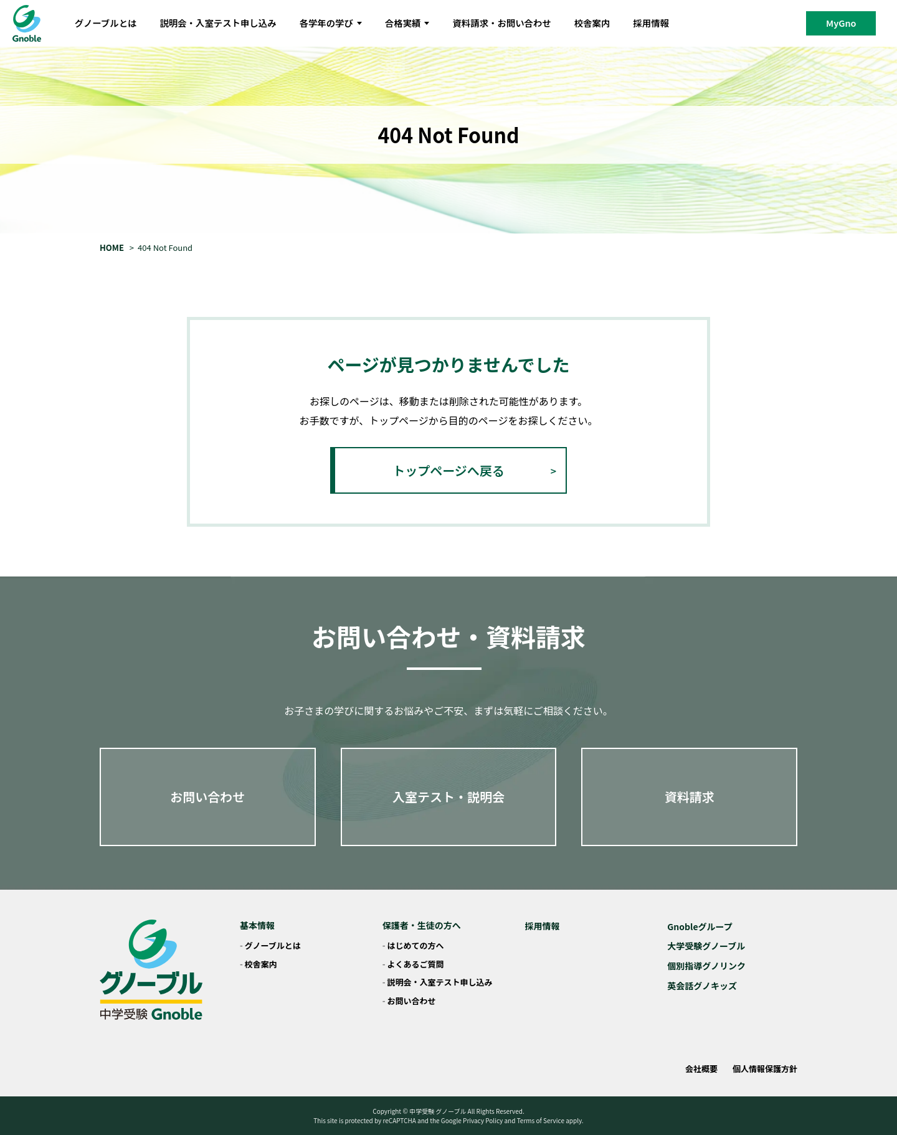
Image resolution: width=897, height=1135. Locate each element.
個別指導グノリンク (706, 965)
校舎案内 (592, 22)
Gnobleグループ (700, 926)
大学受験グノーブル (706, 946)
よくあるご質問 (415, 964)
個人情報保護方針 (765, 1069)
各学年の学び (331, 22)
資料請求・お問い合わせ (501, 22)
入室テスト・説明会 (448, 797)
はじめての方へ (415, 945)
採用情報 (651, 22)
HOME (112, 247)
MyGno (841, 22)
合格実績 (407, 22)
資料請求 (689, 797)
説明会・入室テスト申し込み (217, 22)
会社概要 (701, 1069)
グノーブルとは (106, 22)
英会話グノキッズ (702, 985)
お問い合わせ (207, 797)
